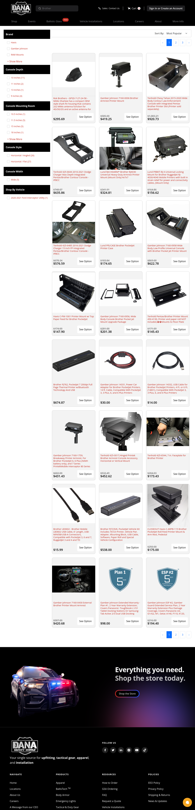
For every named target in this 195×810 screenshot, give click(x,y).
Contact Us (114, 8)
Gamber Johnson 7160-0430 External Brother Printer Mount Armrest (72, 604)
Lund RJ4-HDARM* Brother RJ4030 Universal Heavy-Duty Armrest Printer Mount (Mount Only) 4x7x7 (120, 174)
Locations (15, 789)
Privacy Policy (155, 789)
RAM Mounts (18, 54)
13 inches (18, 89)
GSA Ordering (110, 789)
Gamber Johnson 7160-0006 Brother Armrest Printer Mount (119, 99)
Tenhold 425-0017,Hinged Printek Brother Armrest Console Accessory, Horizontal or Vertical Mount (119, 458)
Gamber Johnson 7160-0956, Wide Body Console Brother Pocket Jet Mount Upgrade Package (118, 319)
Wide (16, 179)
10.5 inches (19, 114)
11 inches (18, 83)
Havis (15, 42)
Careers (14, 801)
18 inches (18, 132)
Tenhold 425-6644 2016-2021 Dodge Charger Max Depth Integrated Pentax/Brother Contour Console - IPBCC (72, 176)
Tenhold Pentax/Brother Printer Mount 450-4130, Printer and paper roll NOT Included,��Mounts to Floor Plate (167, 319)
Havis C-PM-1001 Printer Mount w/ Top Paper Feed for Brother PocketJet (73, 318)
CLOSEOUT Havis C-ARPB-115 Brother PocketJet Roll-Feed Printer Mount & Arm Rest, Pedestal (167, 531)
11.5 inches (19, 120)
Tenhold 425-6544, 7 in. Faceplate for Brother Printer (166, 457)
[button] (134, 8)
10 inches (19, 77)
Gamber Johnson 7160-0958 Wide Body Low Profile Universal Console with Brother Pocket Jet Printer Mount (167, 248)
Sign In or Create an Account (166, 8)
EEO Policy (154, 783)
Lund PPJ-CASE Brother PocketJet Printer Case (117, 247)
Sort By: (159, 33)
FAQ (104, 795)
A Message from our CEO (24, 807)
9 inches (17, 96)
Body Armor (63, 795)
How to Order (110, 783)
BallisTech (63, 789)
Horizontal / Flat (22, 161)
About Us (15, 795)
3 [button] (182, 42)
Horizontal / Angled (24, 155)
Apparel (60, 783)
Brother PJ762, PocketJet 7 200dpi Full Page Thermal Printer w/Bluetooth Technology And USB (72, 387)
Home (13, 783)
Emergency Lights (66, 801)
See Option (85, 116)
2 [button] (176, 42)
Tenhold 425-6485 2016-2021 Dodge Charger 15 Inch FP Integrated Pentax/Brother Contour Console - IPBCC (72, 249)
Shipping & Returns (159, 795)
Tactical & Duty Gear (67, 807)
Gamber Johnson (20, 48)
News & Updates (157, 801)
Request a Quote (111, 801)
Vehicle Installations (113, 807)
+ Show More (14, 61)
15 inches (18, 126)
